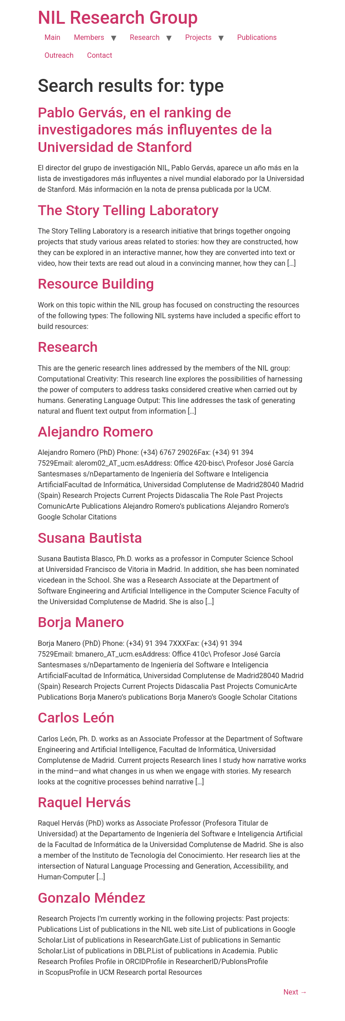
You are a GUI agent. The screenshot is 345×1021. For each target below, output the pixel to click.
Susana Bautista (90, 537)
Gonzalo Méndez (92, 897)
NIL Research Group (118, 17)
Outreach (59, 55)
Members (89, 37)
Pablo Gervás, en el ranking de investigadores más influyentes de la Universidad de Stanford (155, 130)
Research (144, 37)
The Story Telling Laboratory (128, 210)
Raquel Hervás (84, 802)
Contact (99, 55)
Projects (198, 37)
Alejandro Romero (95, 431)
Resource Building (96, 283)
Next (295, 992)
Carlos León (76, 717)
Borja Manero (81, 622)
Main (52, 37)
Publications (257, 37)
